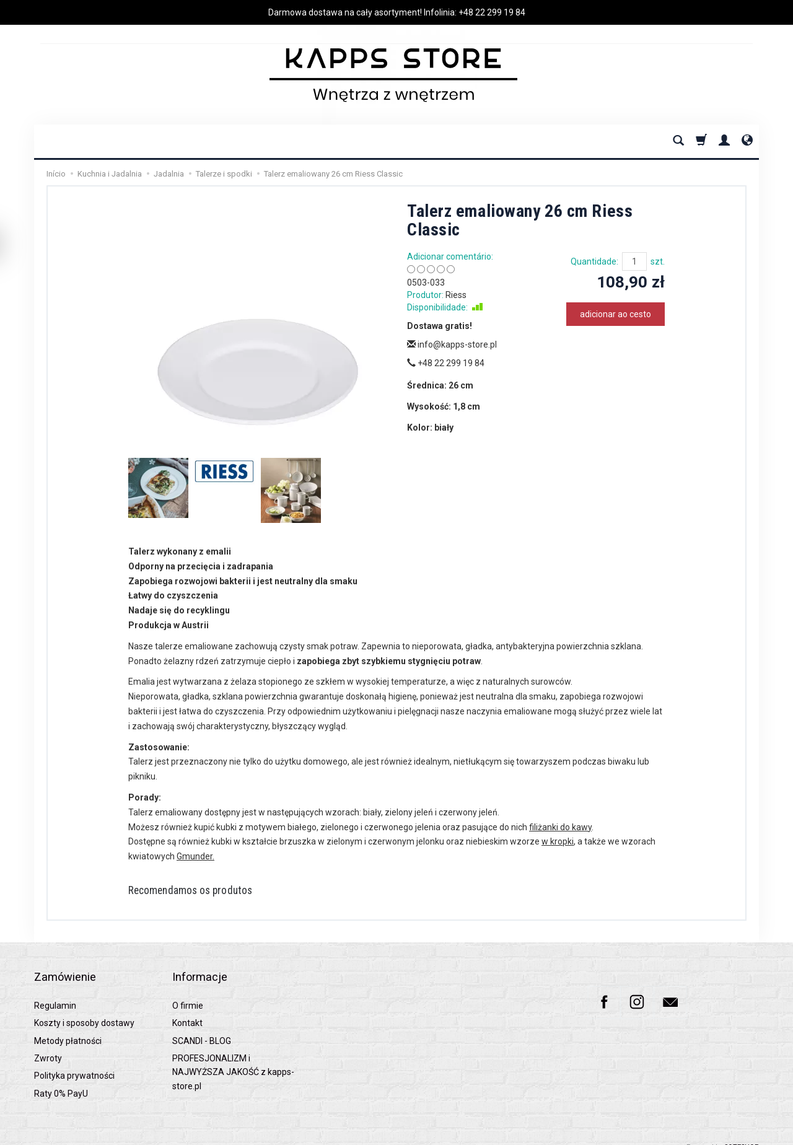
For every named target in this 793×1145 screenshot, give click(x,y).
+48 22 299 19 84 (491, 12)
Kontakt (187, 1008)
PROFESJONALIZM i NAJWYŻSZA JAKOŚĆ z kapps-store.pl (233, 1057)
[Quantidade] (634, 261)
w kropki (557, 841)
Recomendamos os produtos (203, 891)
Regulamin (55, 991)
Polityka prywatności (74, 1061)
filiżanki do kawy (560, 827)
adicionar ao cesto (615, 314)
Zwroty (48, 1043)
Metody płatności (68, 1025)
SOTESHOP (741, 1132)
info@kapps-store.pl (452, 344)
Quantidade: (594, 261)
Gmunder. (195, 856)
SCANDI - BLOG (201, 1025)
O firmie (187, 991)
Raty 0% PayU (61, 1078)
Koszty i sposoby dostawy (84, 1008)
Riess (456, 295)
